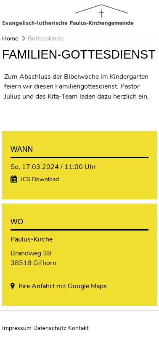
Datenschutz (49, 328)
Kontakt (78, 328)
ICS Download (40, 179)
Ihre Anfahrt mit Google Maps (63, 286)
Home (10, 39)
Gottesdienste (43, 39)
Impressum (17, 328)
